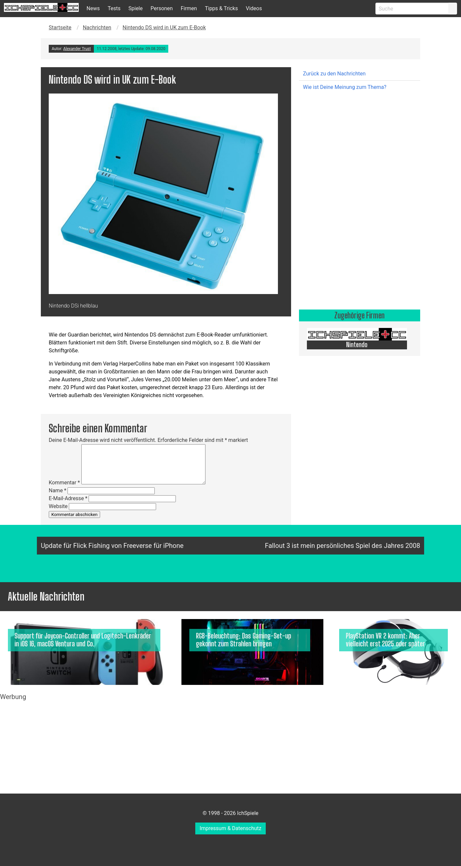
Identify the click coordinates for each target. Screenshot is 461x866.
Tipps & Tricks (221, 8)
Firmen (189, 8)
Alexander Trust (77, 48)
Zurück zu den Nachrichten (334, 73)
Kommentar (64, 482)
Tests (114, 8)
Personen (161, 8)
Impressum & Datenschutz (230, 828)
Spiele (135, 8)
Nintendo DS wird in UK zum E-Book (164, 27)
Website (58, 506)
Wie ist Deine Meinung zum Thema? (344, 87)
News (93, 8)
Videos (254, 8)
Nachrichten (97, 27)
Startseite (60, 27)
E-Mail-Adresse (68, 498)
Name (58, 490)
